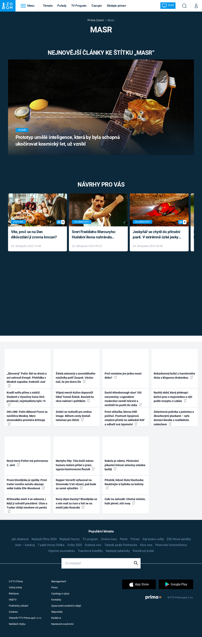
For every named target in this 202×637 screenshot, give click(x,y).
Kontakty (56, 599)
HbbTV (12, 599)
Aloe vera (146, 545)
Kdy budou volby (153, 539)
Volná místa (15, 587)
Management (58, 581)
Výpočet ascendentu (61, 551)
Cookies (13, 611)
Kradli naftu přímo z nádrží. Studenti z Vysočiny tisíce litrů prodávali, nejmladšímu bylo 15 (26, 398)
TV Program (79, 5)
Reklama (14, 593)
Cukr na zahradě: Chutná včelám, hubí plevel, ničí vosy (125, 501)
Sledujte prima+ (116, 5)
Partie (124, 539)
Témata (47, 5)
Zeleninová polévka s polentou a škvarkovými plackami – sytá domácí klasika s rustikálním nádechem (174, 418)
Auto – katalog (25, 545)
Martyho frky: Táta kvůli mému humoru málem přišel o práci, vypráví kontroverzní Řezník (75, 465)
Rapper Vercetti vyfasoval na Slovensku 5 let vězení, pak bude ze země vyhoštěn (76, 484)
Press (54, 587)
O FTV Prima (16, 581)
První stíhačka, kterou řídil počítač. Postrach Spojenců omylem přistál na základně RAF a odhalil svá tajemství (125, 418)
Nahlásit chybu (17, 623)
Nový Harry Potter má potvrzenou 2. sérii (27, 463)
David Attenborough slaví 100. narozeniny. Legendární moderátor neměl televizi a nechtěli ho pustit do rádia (123, 399)
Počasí (135, 539)
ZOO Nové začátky (179, 539)
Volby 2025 (74, 545)
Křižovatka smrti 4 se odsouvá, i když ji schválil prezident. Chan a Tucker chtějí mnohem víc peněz (27, 505)
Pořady (61, 5)
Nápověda (56, 611)
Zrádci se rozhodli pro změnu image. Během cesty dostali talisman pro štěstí (74, 416)
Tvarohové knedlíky (90, 551)
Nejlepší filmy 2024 (44, 539)
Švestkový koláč (143, 551)
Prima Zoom (96, 20)
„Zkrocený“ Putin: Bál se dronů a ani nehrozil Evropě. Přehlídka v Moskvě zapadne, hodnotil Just (27, 379)
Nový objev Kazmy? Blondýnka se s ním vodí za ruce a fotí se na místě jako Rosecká (76, 503)
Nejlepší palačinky (118, 551)
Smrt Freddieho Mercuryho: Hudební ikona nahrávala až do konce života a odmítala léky (95, 235)
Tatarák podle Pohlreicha (120, 545)
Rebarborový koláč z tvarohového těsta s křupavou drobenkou (174, 375)
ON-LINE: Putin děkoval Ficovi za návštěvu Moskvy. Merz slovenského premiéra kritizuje (27, 417)
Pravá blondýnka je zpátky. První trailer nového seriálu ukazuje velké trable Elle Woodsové (27, 484)
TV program (90, 539)
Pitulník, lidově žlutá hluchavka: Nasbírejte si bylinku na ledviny (124, 483)
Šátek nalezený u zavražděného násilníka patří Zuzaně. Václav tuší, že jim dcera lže (75, 378)
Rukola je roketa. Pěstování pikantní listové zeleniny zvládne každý (125, 465)
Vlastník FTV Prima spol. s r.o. (25, 617)
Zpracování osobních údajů (66, 605)
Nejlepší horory (69, 539)
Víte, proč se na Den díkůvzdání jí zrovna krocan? (34, 234)
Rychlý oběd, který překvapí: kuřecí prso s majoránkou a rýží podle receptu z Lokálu (173, 397)
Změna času (109, 539)
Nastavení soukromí (62, 623)
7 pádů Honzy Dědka (51, 545)
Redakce (56, 617)
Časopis (96, 5)
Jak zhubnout (20, 539)
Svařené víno (93, 545)
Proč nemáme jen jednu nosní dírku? (123, 375)
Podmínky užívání (18, 605)
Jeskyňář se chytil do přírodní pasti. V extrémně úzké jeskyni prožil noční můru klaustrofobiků (157, 235)
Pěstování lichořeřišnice (171, 545)
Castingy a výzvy (60, 593)
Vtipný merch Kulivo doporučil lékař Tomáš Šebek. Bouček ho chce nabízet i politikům (75, 397)
